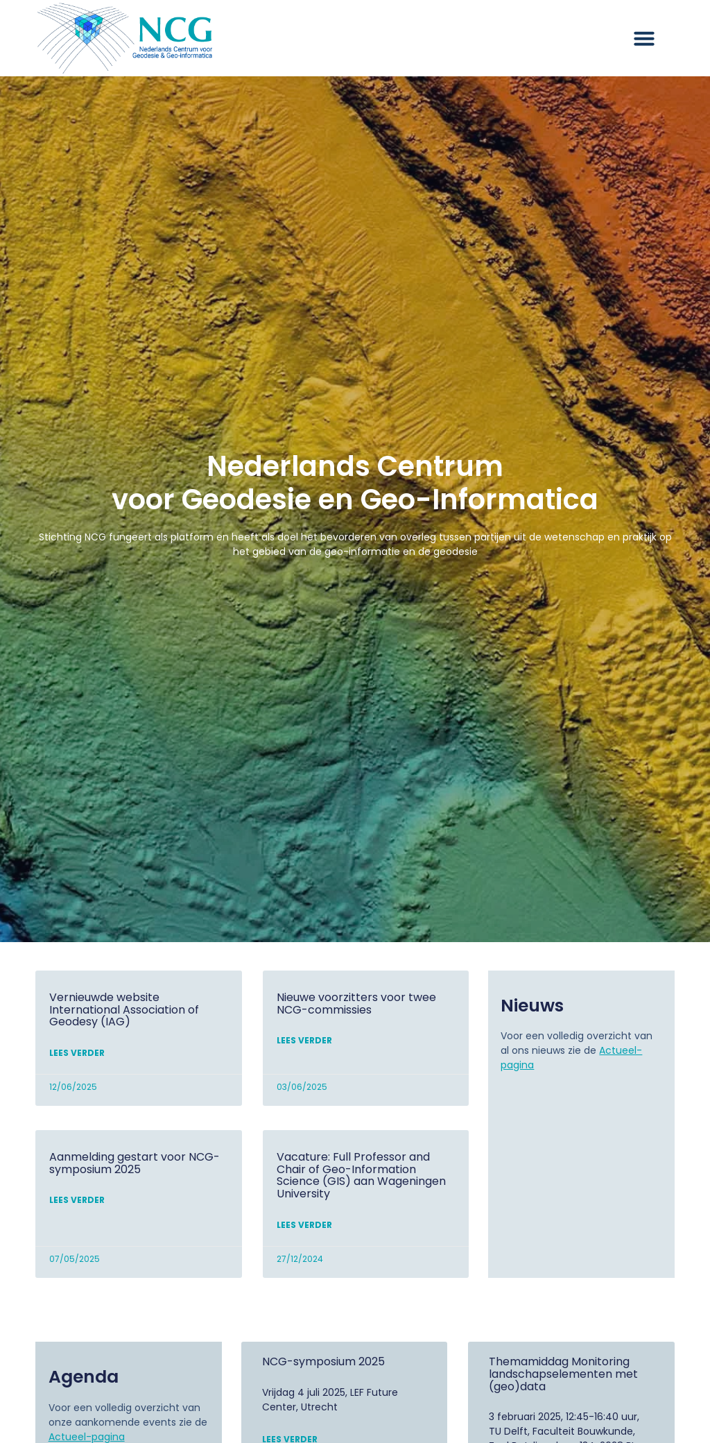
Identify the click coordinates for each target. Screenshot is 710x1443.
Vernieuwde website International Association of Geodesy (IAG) (124, 1009)
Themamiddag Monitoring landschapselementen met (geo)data (563, 1374)
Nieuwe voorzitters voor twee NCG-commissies (356, 1003)
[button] (644, 38)
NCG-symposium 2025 (323, 1361)
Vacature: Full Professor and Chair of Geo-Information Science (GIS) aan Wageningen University (361, 1175)
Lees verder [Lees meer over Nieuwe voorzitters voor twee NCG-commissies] (304, 1040)
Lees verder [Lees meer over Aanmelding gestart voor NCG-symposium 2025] (77, 1200)
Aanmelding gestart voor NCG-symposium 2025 (134, 1163)
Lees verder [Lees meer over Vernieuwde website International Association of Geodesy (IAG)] (77, 1053)
